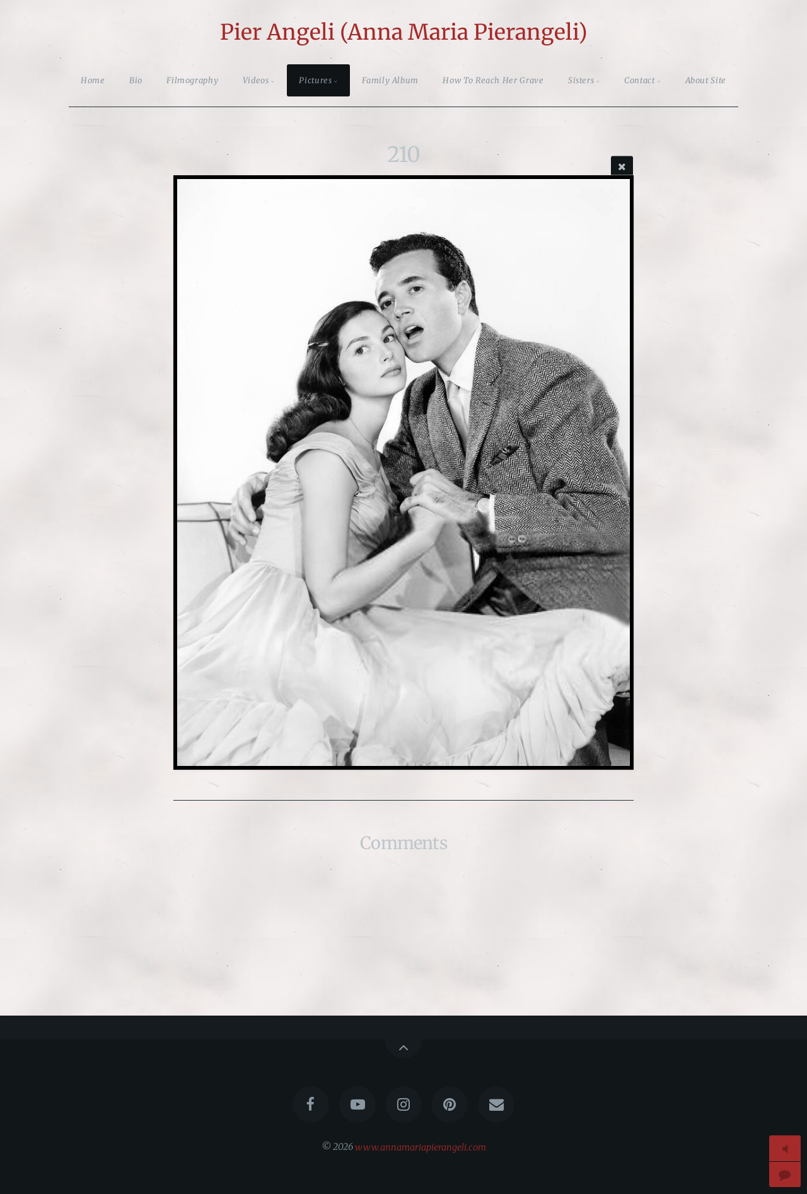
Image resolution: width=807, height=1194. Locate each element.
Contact (639, 80)
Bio (135, 80)
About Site (705, 80)
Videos (256, 80)
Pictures (315, 80)
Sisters (581, 80)
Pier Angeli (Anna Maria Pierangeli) (404, 32)
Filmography (192, 80)
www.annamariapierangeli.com (420, 1146)
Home (93, 80)
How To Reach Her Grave (493, 80)
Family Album (390, 80)
